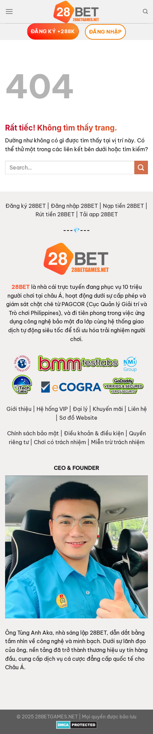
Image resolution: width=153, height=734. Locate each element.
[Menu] (9, 11)
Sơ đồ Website (78, 417)
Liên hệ (137, 408)
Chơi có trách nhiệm (60, 442)
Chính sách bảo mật (33, 433)
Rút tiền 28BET (55, 214)
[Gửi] (141, 167)
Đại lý (80, 408)
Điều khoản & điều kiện (94, 433)
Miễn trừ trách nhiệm (118, 442)
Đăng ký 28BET (25, 205)
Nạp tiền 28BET (123, 205)
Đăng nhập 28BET (74, 205)
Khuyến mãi (108, 408)
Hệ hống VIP (52, 408)
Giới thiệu (18, 408)
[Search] (145, 11)
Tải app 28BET (99, 214)
